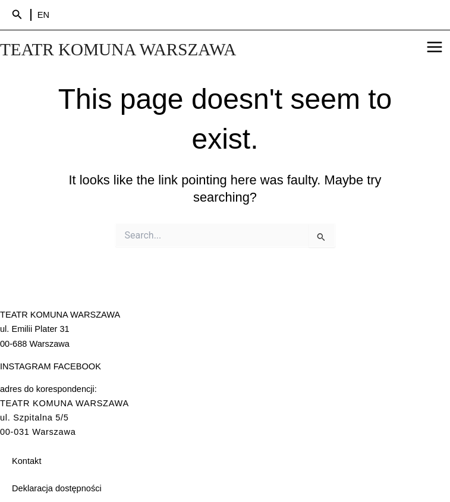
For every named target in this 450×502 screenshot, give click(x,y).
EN (43, 15)
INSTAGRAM (25, 366)
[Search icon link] (17, 15)
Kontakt (26, 461)
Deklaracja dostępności (57, 488)
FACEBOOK (77, 366)
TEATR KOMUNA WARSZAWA (118, 49)
